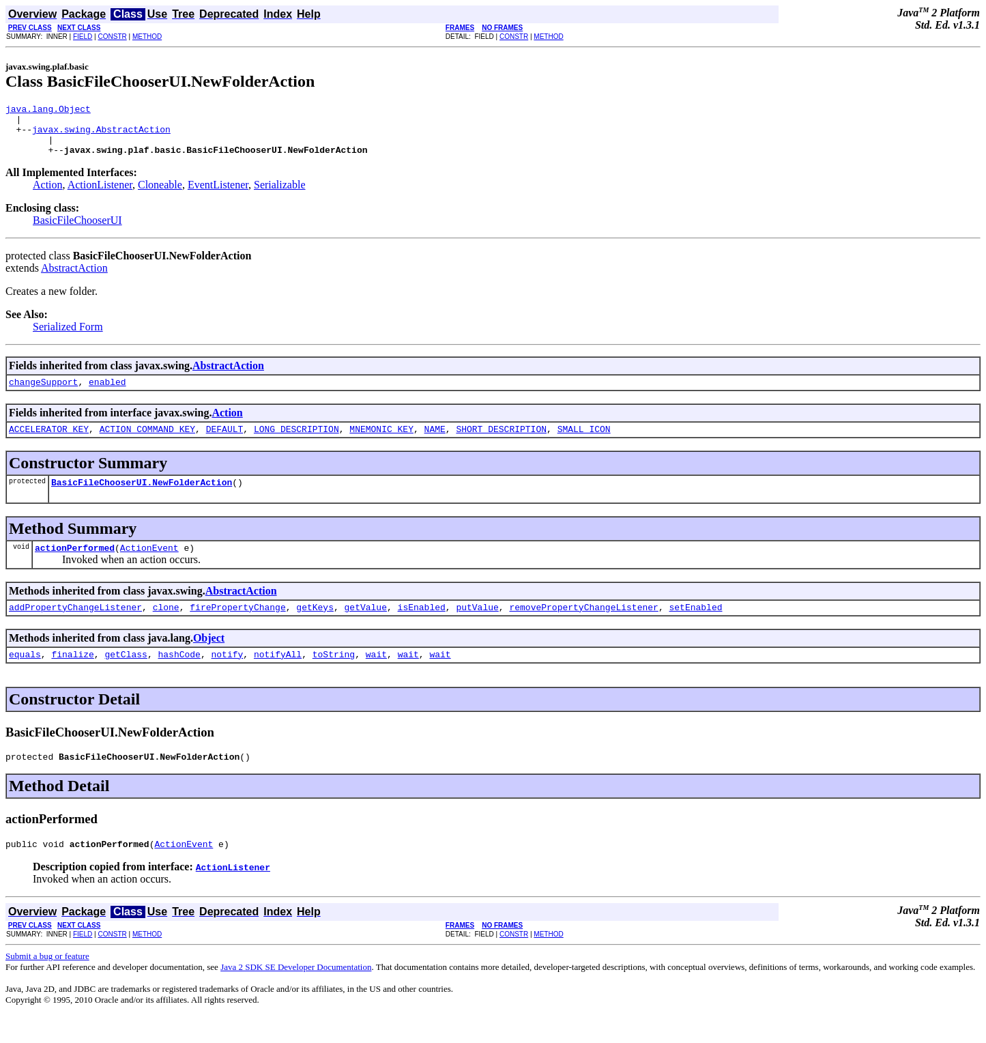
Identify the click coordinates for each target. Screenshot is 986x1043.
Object (208, 658)
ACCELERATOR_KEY (49, 443)
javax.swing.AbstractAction (101, 135)
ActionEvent (149, 566)
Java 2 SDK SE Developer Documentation (295, 993)
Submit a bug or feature (47, 982)
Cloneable (160, 195)
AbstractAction (74, 278)
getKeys (315, 627)
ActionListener (100, 195)
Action (48, 195)
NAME (435, 443)
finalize (72, 676)
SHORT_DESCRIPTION (501, 443)
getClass (125, 676)
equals (25, 676)
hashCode (179, 676)
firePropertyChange (237, 627)
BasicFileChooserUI (77, 230)
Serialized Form (68, 337)
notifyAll (278, 676)
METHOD (147, 36)
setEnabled (695, 627)
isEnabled (422, 627)
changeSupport (43, 394)
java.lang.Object (48, 110)
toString (334, 676)
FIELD (82, 36)
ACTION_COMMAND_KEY (147, 443)
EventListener (218, 195)
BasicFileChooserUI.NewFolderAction (141, 498)
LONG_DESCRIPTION (296, 443)
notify (227, 676)
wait (376, 676)
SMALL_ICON (584, 443)
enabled (107, 394)
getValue (365, 627)
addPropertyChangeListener (75, 627)
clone (166, 627)
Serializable (280, 195)
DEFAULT (225, 443)
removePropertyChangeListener (583, 627)
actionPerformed (75, 566)
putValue (477, 627)
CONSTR (112, 36)
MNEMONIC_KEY (381, 443)
